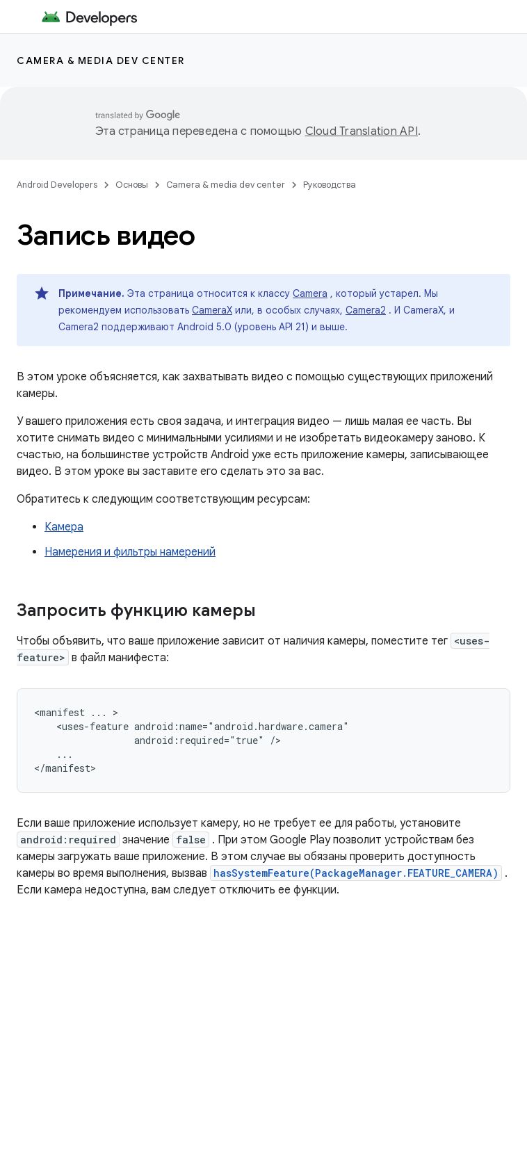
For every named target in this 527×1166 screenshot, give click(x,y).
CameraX (212, 310)
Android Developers (57, 185)
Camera (310, 293)
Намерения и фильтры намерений (130, 552)
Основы (131, 185)
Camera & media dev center (101, 60)
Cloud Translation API (361, 131)
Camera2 (366, 310)
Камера (63, 527)
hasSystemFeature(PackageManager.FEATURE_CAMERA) (355, 873)
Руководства (329, 185)
